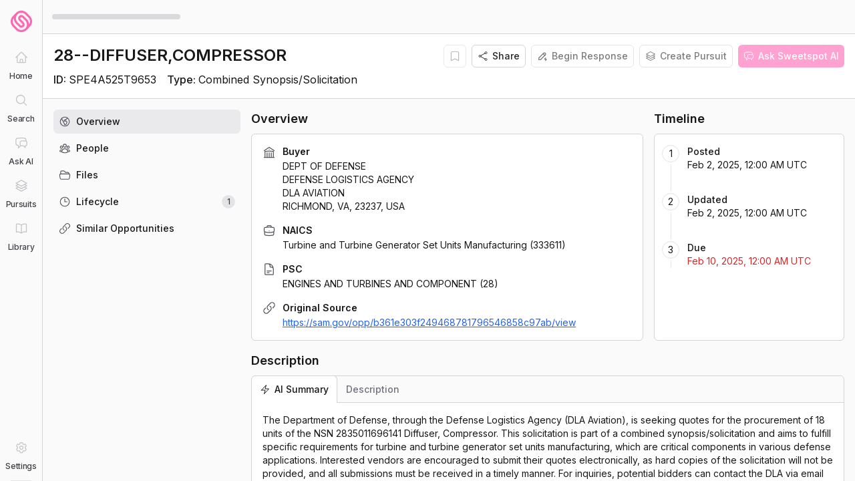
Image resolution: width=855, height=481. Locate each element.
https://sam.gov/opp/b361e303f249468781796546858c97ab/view (429, 322)
